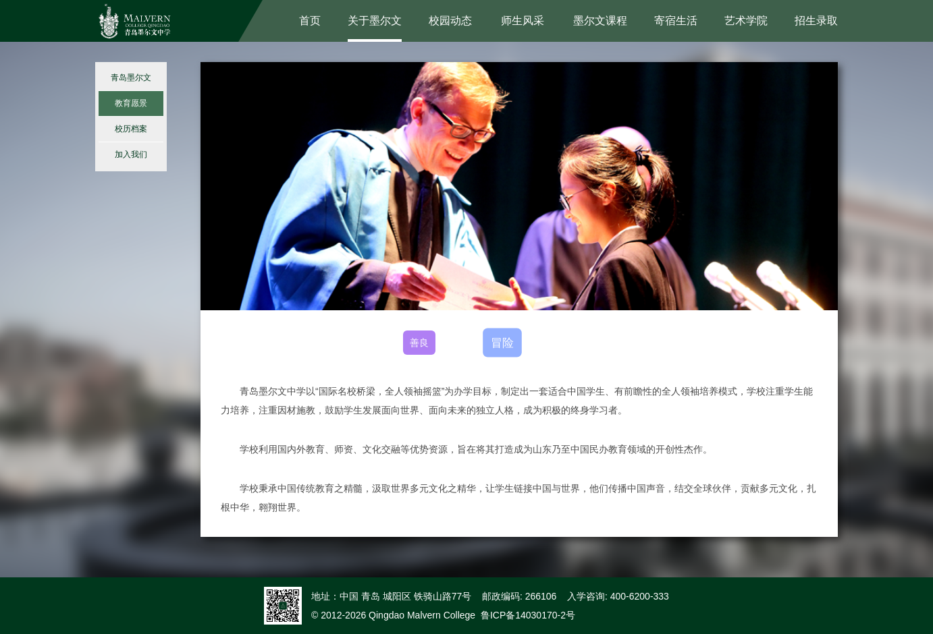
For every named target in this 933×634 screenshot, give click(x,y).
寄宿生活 (675, 20)
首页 (310, 20)
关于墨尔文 (375, 20)
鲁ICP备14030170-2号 (528, 615)
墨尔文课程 (600, 20)
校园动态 (450, 20)
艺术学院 (746, 20)
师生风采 (522, 20)
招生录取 (816, 20)
